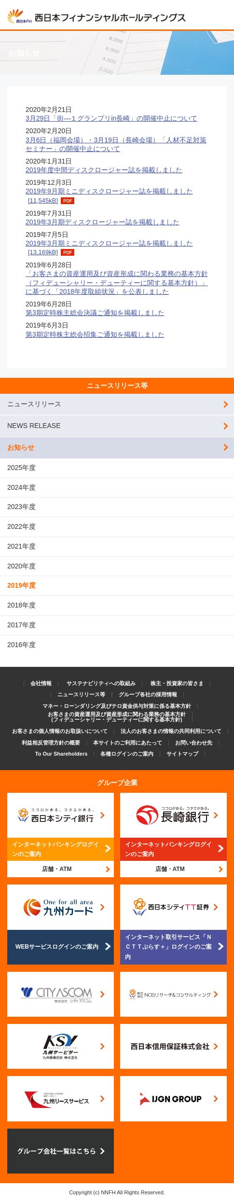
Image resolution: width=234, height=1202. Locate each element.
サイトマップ (182, 754)
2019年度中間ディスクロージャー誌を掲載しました (104, 170)
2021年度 (21, 546)
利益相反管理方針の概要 (51, 743)
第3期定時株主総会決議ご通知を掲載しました (95, 313)
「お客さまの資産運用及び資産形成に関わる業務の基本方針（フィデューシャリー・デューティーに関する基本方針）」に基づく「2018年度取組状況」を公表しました (117, 282)
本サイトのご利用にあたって (127, 743)
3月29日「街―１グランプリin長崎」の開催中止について (111, 118)
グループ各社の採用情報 (148, 694)
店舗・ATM (56, 869)
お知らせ (20, 447)
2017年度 (21, 625)
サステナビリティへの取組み (101, 683)
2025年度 (21, 467)
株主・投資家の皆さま (177, 683)
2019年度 (21, 585)
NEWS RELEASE (33, 425)
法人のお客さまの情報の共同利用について (171, 731)
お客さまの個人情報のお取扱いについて (60, 731)
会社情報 (41, 683)
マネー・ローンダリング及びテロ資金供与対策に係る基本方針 (116, 706)
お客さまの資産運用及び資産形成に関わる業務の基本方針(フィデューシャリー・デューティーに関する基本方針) (117, 716)
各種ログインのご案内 (126, 754)
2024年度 (21, 487)
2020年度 (21, 566)
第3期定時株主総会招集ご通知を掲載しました (95, 334)
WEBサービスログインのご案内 (56, 946)
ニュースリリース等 (117, 385)
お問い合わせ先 (193, 743)
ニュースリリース (34, 404)
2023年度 (21, 507)
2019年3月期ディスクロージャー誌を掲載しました (102, 222)
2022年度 (21, 526)
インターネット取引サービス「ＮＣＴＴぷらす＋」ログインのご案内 (168, 947)
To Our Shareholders (61, 754)
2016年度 (21, 645)
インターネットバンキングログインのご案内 (55, 849)
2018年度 (21, 605)
